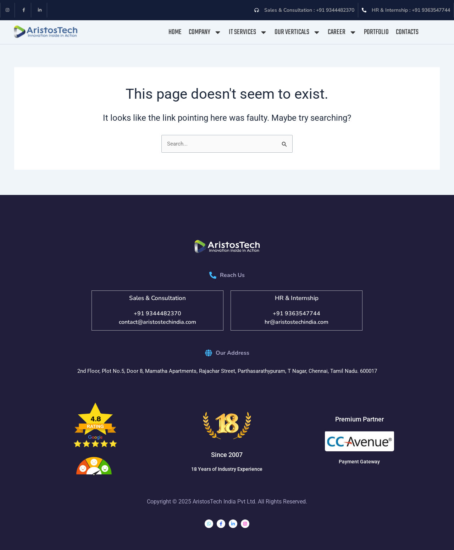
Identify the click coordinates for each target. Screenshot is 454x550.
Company (205, 32)
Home (175, 32)
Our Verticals (298, 32)
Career (342, 32)
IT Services (248, 32)
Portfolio (376, 32)
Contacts (407, 32)
